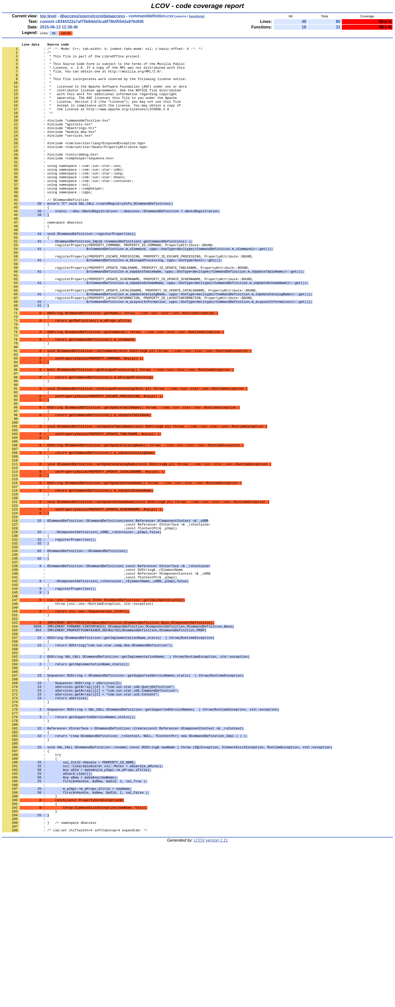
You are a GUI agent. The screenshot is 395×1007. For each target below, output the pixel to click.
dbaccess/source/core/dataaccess (92, 16)
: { (25, 263)
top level (48, 16)
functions (196, 16)
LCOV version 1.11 (211, 998)
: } (25, 381)
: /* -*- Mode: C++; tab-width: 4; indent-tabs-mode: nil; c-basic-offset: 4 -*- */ (102, 50)
